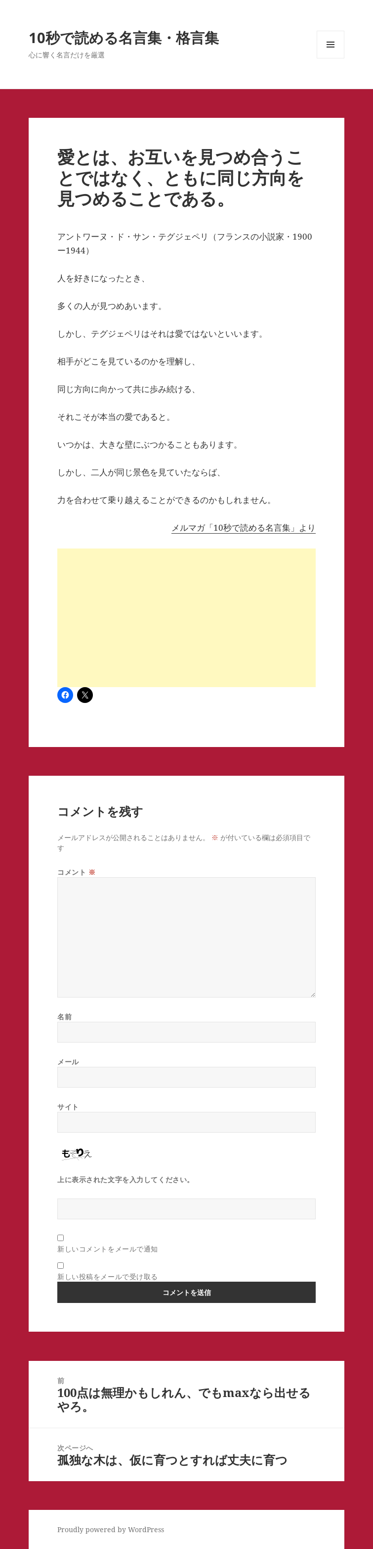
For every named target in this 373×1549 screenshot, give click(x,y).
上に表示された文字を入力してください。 (125, 1179)
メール (68, 1061)
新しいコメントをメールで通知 (107, 1248)
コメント (76, 872)
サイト (68, 1106)
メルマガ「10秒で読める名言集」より (243, 527)
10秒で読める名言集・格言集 (124, 37)
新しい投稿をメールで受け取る (107, 1276)
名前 (64, 1016)
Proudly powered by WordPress (110, 1529)
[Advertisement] (186, 618)
